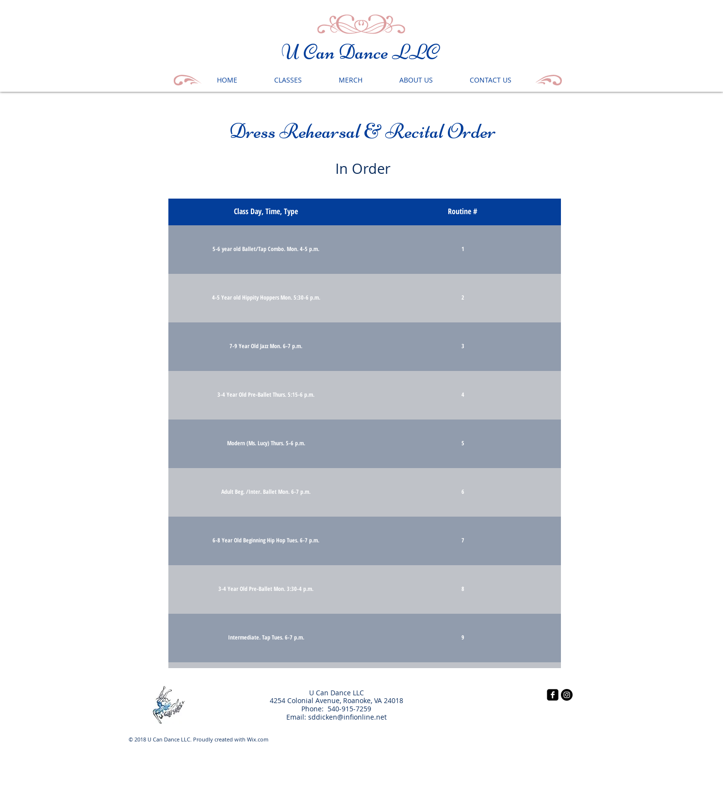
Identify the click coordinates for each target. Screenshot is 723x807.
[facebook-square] (553, 695)
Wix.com (257, 739)
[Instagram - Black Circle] (567, 695)
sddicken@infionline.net (347, 717)
